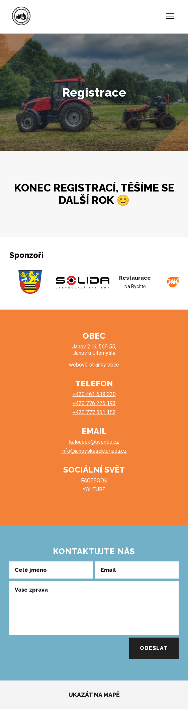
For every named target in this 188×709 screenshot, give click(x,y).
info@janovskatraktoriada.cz (94, 451)
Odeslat (154, 648)
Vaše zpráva (31, 590)
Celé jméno (31, 569)
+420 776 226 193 (94, 403)
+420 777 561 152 (94, 412)
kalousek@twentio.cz (94, 442)
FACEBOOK (94, 480)
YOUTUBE (94, 489)
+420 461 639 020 (94, 394)
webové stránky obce (94, 365)
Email (108, 569)
